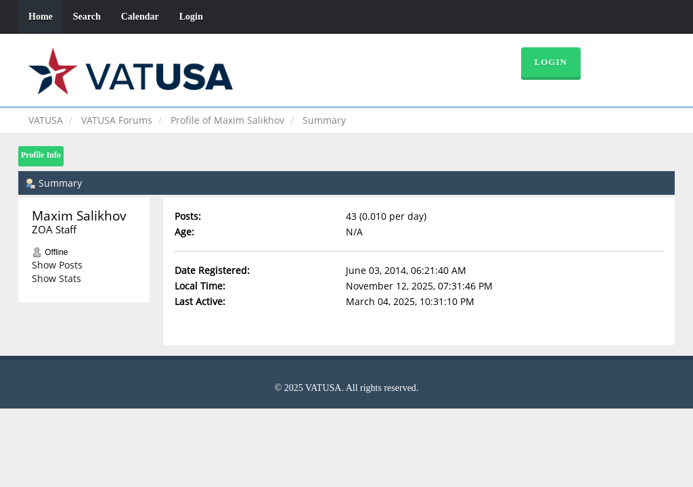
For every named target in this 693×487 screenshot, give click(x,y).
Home (40, 16)
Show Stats (56, 278)
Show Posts (57, 264)
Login (191, 16)
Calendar (140, 16)
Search (87, 16)
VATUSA (45, 120)
